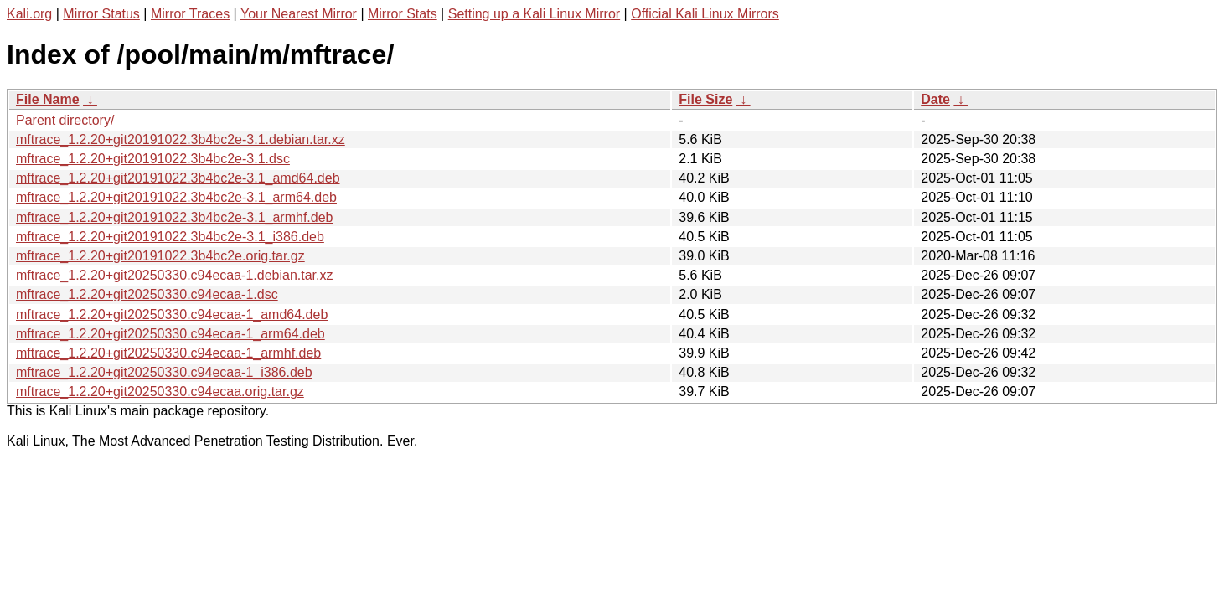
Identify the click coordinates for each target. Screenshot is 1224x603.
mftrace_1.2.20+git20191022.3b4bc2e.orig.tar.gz (160, 256)
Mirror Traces (190, 14)
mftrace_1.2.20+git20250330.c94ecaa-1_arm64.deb (170, 334)
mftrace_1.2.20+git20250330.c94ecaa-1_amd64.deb (172, 314)
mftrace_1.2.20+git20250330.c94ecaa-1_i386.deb (164, 372)
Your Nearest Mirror (298, 14)
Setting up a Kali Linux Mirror (534, 14)
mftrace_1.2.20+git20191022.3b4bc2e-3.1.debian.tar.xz (180, 139)
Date (935, 99)
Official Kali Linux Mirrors (705, 14)
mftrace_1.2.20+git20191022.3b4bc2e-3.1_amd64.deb (178, 178)
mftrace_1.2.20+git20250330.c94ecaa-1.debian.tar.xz (174, 275)
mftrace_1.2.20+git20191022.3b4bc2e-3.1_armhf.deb (174, 217)
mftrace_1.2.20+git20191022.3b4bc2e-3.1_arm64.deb (176, 197)
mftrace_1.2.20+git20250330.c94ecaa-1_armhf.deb (168, 353)
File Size (705, 99)
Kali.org (29, 14)
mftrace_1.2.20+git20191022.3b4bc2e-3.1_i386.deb (170, 236)
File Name (48, 99)
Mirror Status (101, 14)
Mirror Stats (402, 14)
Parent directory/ (65, 120)
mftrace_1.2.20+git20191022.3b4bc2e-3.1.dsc (153, 159)
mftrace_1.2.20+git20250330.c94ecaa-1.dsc (147, 294)
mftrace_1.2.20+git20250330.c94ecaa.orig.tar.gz (160, 391)
